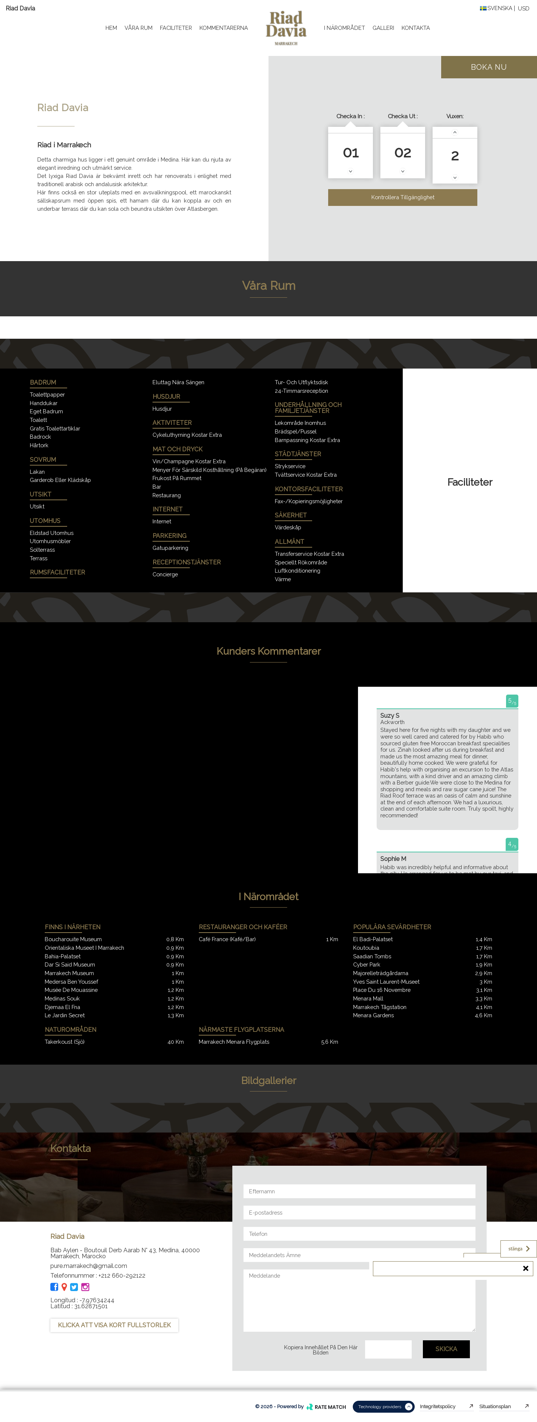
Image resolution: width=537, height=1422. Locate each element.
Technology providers (385, 1406)
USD (524, 9)
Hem (111, 28)
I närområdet (344, 28)
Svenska (496, 8)
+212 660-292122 (121, 1275)
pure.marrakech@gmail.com (88, 1265)
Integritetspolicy (447, 1406)
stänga (519, 1248)
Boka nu (489, 67)
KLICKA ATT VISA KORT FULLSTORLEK (114, 1325)
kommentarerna (224, 28)
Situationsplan (504, 1406)
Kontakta (416, 28)
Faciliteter (176, 28)
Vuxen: (455, 116)
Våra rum (139, 28)
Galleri (383, 28)
